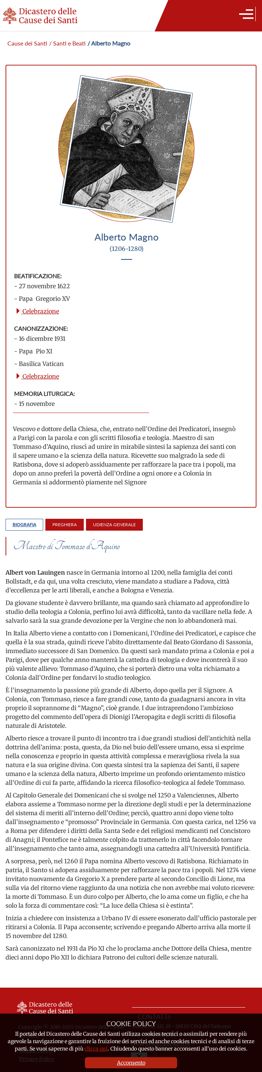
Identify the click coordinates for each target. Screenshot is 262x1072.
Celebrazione (37, 311)
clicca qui (96, 1048)
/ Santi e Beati (67, 43)
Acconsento (131, 1062)
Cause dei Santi (27, 43)
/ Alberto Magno (108, 43)
